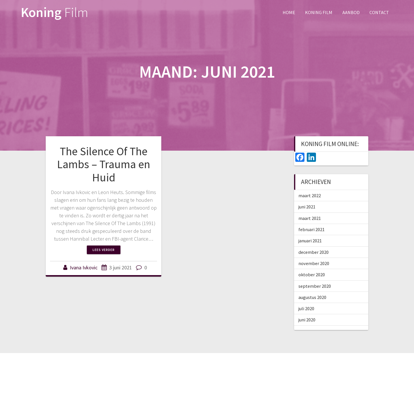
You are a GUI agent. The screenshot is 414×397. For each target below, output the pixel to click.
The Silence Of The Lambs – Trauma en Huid (103, 164)
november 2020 (313, 263)
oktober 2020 (311, 274)
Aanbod (351, 12)
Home (289, 12)
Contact (379, 12)
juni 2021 (306, 207)
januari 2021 (310, 240)
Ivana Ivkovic (83, 267)
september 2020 (314, 286)
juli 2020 (306, 308)
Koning (54, 12)
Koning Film (318, 12)
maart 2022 (309, 195)
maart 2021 (309, 218)
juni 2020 (306, 320)
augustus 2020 (312, 297)
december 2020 (313, 252)
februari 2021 (311, 229)
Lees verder (104, 250)
